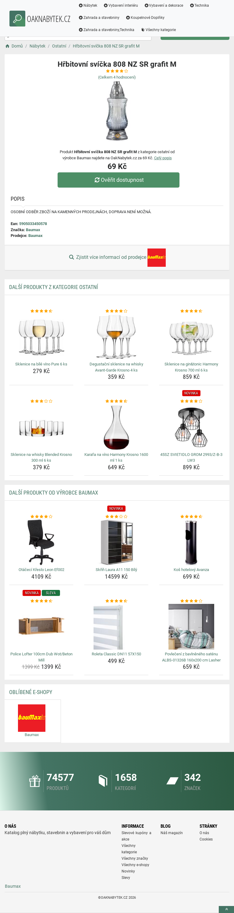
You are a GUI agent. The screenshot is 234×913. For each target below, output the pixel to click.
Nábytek (87, 5)
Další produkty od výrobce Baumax (53, 492)
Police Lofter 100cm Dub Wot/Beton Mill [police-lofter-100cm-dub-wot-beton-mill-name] (41, 657)
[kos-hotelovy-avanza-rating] (191, 517)
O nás (204, 833)
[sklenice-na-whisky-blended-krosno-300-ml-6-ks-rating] (41, 401)
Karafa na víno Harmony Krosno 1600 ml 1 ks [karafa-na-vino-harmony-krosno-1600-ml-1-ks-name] (116, 457)
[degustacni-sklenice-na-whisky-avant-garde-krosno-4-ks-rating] (116, 311)
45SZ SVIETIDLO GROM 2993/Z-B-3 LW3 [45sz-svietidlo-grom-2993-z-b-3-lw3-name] (191, 457)
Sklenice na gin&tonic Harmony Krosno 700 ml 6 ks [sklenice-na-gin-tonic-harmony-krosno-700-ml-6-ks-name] (191, 367)
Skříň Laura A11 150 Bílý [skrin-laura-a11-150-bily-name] (116, 569)
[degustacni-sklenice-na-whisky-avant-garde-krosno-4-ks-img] (116, 337)
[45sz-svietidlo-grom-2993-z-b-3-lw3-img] (191, 427)
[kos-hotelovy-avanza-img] (191, 542)
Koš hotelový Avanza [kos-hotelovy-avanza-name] (191, 569)
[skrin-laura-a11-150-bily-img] (116, 542)
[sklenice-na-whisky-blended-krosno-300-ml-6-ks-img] (41, 427)
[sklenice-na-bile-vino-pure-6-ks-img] (41, 337)
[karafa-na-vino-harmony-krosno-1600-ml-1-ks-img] (116, 427)
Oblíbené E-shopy (30, 692)
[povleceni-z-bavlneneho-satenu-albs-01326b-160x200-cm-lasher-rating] (191, 601)
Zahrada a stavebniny (98, 18)
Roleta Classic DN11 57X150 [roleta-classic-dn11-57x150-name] (116, 654)
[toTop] (226, 909)
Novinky (128, 871)
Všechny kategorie (158, 30)
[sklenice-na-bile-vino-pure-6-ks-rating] (41, 311)
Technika (199, 5)
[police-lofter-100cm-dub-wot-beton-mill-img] (41, 627)
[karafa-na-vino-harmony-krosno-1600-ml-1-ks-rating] (116, 401)
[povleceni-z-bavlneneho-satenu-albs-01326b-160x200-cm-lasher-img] (191, 627)
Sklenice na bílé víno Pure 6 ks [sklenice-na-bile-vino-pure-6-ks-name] (41, 364)
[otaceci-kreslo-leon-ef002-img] (41, 542)
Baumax (33, 229)
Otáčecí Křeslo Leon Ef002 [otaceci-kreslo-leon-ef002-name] (41, 569)
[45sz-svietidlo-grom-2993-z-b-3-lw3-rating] (191, 401)
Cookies (206, 839)
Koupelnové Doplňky (145, 18)
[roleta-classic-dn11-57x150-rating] (116, 601)
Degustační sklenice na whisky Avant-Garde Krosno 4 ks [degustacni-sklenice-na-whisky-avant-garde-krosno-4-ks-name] (116, 367)
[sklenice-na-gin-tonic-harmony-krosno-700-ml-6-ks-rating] (191, 311)
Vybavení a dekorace (163, 5)
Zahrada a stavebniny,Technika (106, 30)
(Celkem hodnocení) (117, 77)
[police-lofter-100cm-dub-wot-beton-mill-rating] (41, 601)
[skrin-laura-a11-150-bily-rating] (116, 517)
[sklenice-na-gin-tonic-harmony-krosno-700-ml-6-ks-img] (191, 337)
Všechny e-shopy (135, 865)
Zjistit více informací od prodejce (117, 258)
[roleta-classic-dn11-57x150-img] (116, 627)
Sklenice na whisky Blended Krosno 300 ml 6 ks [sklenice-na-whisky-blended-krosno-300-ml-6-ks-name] (41, 457)
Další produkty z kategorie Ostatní (53, 287)
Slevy (126, 878)
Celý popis (163, 158)
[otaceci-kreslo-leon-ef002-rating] (41, 517)
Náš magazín (172, 833)
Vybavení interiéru (120, 5)
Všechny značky (135, 858)
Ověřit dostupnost (118, 180)
